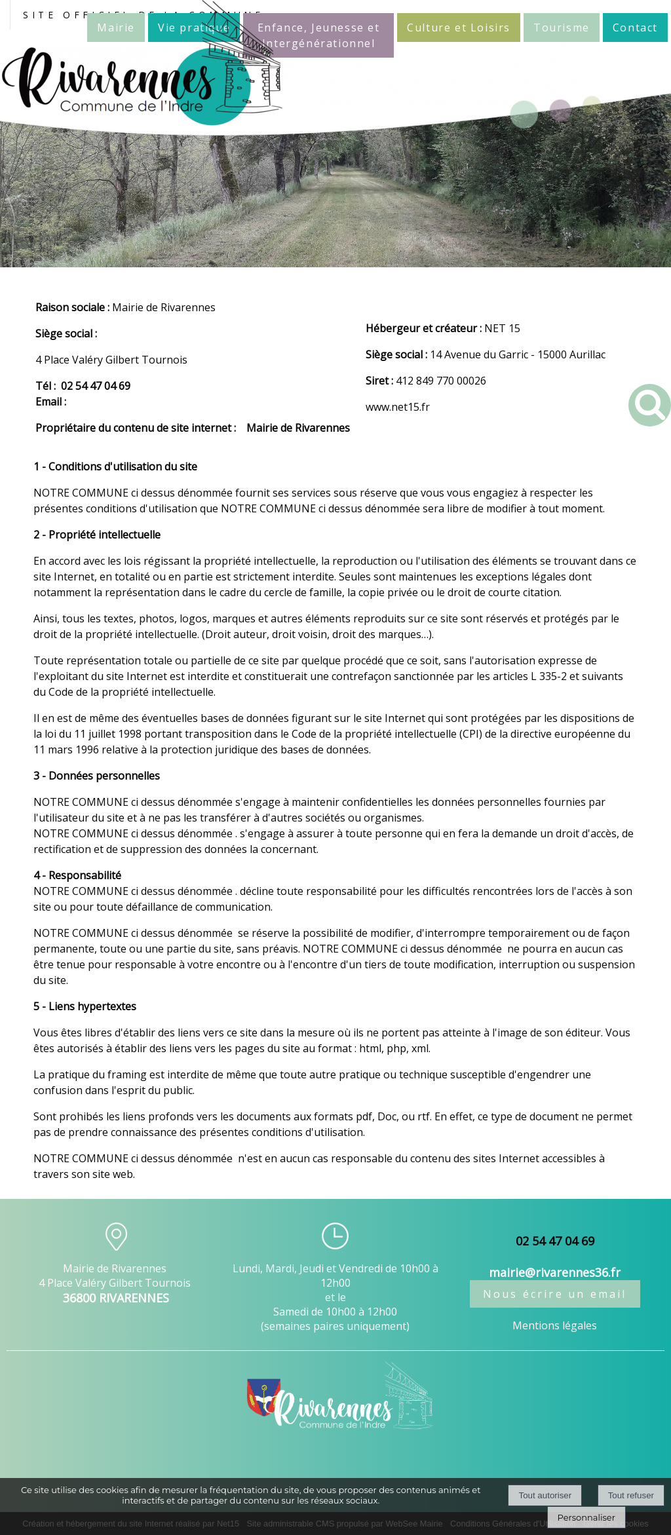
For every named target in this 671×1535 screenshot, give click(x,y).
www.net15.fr (398, 407)
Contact (635, 27)
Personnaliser (586, 1517)
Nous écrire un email (555, 1294)
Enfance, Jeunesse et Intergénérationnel (319, 35)
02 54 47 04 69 (95, 386)
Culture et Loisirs (458, 27)
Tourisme (561, 27)
